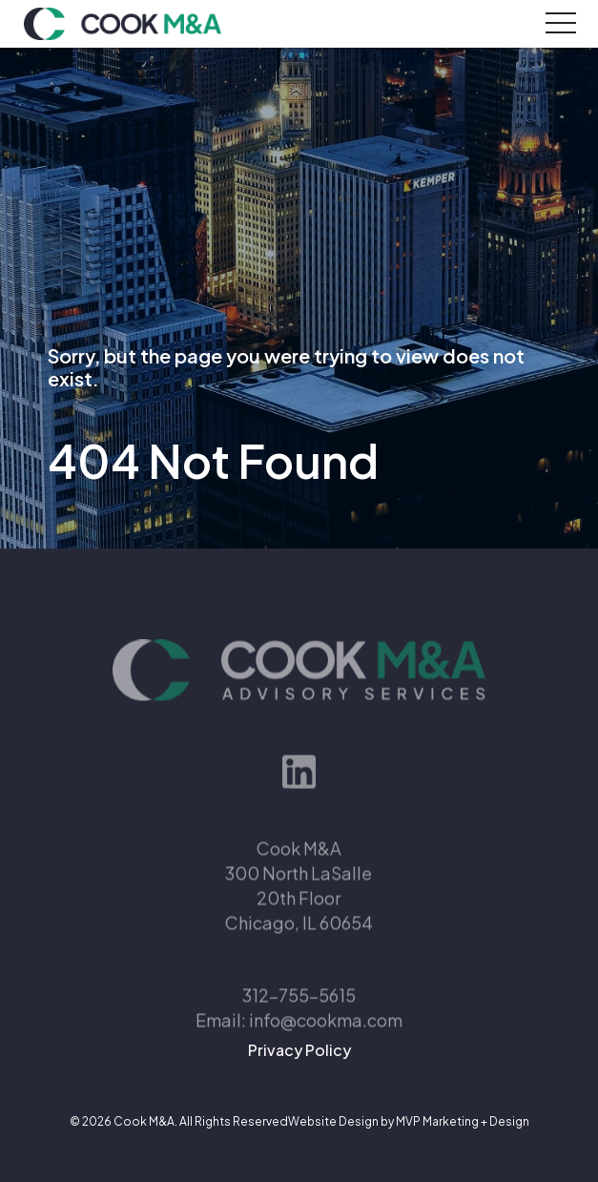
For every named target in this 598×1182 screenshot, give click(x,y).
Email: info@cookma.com (299, 1040)
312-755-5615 (299, 1015)
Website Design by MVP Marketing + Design (408, 1121)
